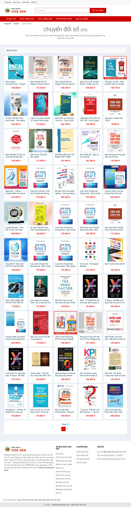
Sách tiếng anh (45, 19)
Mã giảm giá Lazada (64, 486)
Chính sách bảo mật (64, 457)
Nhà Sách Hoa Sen (78, 505)
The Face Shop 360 (29, 500)
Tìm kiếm (98, 10)
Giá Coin (57, 500)
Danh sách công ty (63, 475)
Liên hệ (33, 2)
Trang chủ (7, 2)
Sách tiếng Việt (82, 452)
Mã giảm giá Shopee (64, 489)
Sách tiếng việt (27, 19)
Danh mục (17, 2)
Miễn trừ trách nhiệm (64, 464)
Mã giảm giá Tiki (62, 482)
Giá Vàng (42, 500)
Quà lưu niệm (82, 19)
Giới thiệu (25, 2)
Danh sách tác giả (63, 472)
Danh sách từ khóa (63, 479)
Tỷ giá (19, 500)
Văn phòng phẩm (64, 19)
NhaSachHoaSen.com (61, 505)
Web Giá (49, 500)
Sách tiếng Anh (83, 455)
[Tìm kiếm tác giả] (62, 10)
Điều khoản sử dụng (64, 461)
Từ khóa (16, 24)
